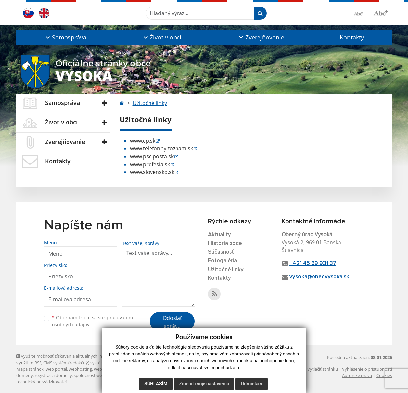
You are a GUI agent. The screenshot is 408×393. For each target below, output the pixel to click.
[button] (65, 37)
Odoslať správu (172, 321)
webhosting (80, 369)
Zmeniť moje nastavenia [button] (204, 383)
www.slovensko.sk (152, 172)
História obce (225, 243)
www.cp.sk (142, 140)
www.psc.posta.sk (152, 156)
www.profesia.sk (150, 164)
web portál (56, 369)
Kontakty (352, 37)
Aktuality (219, 235)
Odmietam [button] (251, 383)
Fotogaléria (222, 261)
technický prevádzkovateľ (41, 382)
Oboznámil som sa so (92, 321)
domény (24, 375)
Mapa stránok (30, 369)
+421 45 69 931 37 (312, 263)
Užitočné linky (150, 103)
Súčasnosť (221, 252)
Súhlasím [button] (155, 383)
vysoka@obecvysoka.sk (319, 277)
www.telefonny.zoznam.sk (161, 148)
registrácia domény (53, 375)
